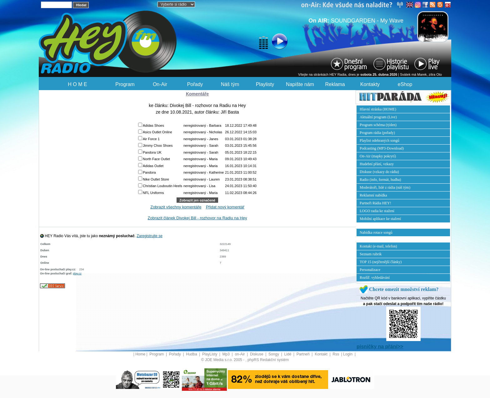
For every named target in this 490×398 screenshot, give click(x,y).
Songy (274, 354)
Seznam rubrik (371, 254)
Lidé (288, 354)
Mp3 (226, 354)
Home (140, 354)
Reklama (335, 84)
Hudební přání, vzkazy (377, 164)
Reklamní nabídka (373, 195)
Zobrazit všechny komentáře (175, 207)
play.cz (77, 273)
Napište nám (300, 84)
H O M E (77, 84)
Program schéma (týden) (378, 125)
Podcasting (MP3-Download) (382, 148)
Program (124, 84)
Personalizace (370, 270)
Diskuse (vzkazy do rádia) (379, 172)
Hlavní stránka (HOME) (378, 109)
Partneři (304, 354)
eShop (405, 84)
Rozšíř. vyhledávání (375, 277)
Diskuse (257, 354)
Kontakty (370, 84)
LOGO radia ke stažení (377, 211)
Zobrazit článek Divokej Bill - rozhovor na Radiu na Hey (197, 218)
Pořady (195, 84)
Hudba (192, 354)
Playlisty (265, 84)
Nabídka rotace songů (376, 232)
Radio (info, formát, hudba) (380, 179)
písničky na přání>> (380, 346)
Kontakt (321, 354)
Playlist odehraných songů (379, 140)
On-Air (160, 84)
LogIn (348, 354)
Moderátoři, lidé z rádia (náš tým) (385, 187)
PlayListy (210, 354)
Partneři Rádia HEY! (375, 203)
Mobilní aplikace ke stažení (380, 219)
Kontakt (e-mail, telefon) (378, 246)
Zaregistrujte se (149, 236)
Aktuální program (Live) (378, 117)
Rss (336, 354)
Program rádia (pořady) (377, 132)
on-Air (240, 354)
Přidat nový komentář (225, 207)
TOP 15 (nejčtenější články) (381, 262)
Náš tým (230, 84)
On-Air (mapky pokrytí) (378, 156)
